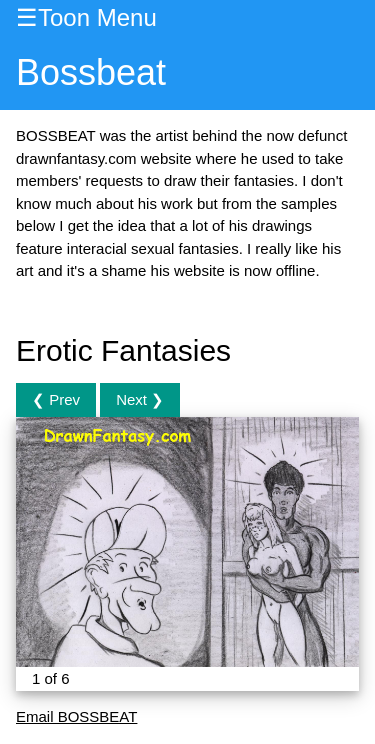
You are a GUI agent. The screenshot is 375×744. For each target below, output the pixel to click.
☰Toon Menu (86, 17)
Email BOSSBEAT (76, 716)
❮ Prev (56, 399)
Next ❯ (140, 399)
